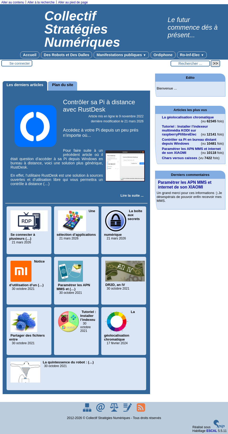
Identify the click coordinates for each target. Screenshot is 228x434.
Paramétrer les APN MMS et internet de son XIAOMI (184, 184)
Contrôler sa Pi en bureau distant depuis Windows (189, 141)
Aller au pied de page (73, 2)
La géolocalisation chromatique (188, 117)
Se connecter (19, 63)
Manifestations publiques (121, 55)
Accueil (29, 55)
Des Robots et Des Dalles (66, 55)
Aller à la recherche (41, 2)
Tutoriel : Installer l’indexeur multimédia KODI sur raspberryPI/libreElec (185, 130)
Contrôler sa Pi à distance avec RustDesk (99, 105)
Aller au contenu (12, 2)
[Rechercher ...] (190, 63)
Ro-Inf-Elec (192, 55)
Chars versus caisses (179, 158)
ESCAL (211, 431)
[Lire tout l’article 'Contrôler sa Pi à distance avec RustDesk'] (132, 195)
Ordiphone (163, 55)
